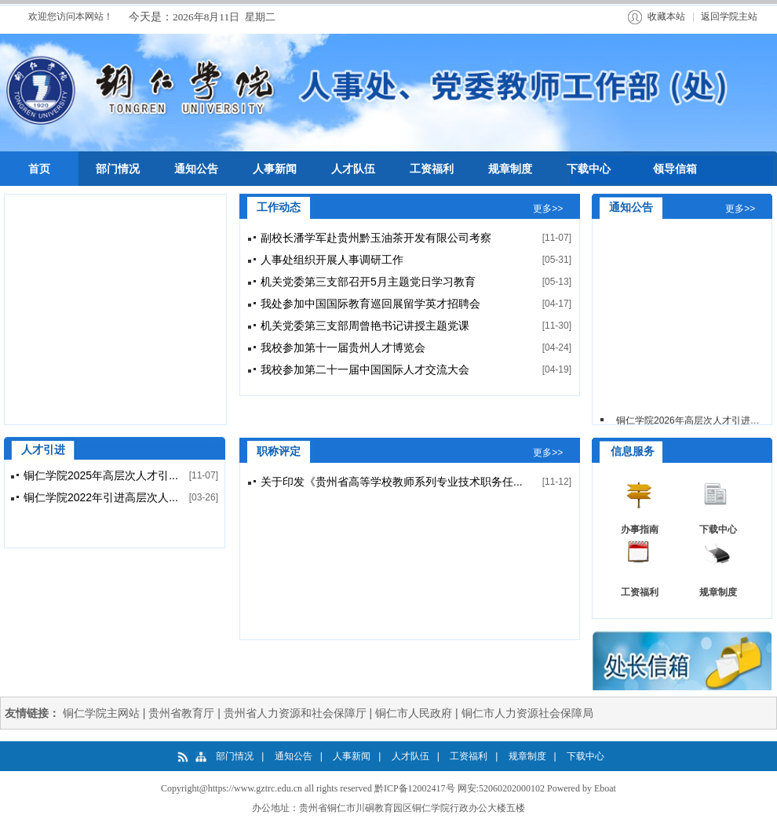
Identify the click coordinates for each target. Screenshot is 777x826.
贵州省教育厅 (181, 713)
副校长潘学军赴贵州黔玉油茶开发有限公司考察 (376, 237)
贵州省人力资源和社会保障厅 (295, 713)
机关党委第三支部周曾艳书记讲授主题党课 (365, 325)
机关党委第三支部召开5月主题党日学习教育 (368, 281)
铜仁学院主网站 (101, 713)
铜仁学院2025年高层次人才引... (101, 475)
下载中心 (718, 529)
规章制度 (718, 592)
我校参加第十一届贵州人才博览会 (343, 347)
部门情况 (235, 756)
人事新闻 (351, 756)
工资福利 (639, 592)
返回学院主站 (729, 16)
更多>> (548, 208)
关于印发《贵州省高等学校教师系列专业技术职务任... (392, 481)
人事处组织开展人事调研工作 (332, 259)
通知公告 (293, 756)
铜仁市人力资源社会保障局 (527, 713)
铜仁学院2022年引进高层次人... (101, 497)
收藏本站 (666, 16)
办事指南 (639, 529)
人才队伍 (410, 756)
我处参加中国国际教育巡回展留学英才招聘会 (370, 303)
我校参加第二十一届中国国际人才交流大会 (365, 369)
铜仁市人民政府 (413, 713)
